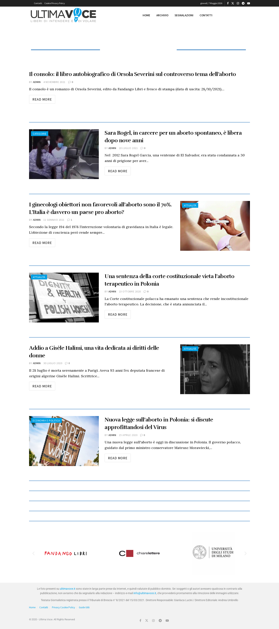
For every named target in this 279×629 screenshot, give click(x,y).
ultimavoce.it (67, 588)
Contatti (38, 3)
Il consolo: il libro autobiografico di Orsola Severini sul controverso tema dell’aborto (132, 74)
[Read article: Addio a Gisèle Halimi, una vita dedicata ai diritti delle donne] (215, 369)
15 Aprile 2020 (128, 435)
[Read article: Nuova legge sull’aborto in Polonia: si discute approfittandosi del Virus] (64, 441)
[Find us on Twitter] (146, 620)
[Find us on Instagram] (153, 620)
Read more (43, 98)
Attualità (190, 205)
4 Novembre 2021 (54, 82)
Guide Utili (84, 607)
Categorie (39, 133)
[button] (33, 553)
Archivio (162, 15)
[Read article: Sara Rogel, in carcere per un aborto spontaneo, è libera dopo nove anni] (64, 154)
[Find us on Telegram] (160, 620)
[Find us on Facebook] (140, 620)
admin (37, 82)
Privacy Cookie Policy (63, 607)
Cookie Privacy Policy (54, 3)
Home (146, 15)
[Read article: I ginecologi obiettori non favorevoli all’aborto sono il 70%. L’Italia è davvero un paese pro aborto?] (215, 226)
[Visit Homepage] (63, 15)
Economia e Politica (46, 420)
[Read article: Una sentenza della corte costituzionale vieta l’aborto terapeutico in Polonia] (64, 297)
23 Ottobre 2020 (130, 291)
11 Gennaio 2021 (54, 219)
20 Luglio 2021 (128, 148)
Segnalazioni (184, 15)
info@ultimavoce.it (144, 593)
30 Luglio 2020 (52, 363)
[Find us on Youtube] (167, 620)
